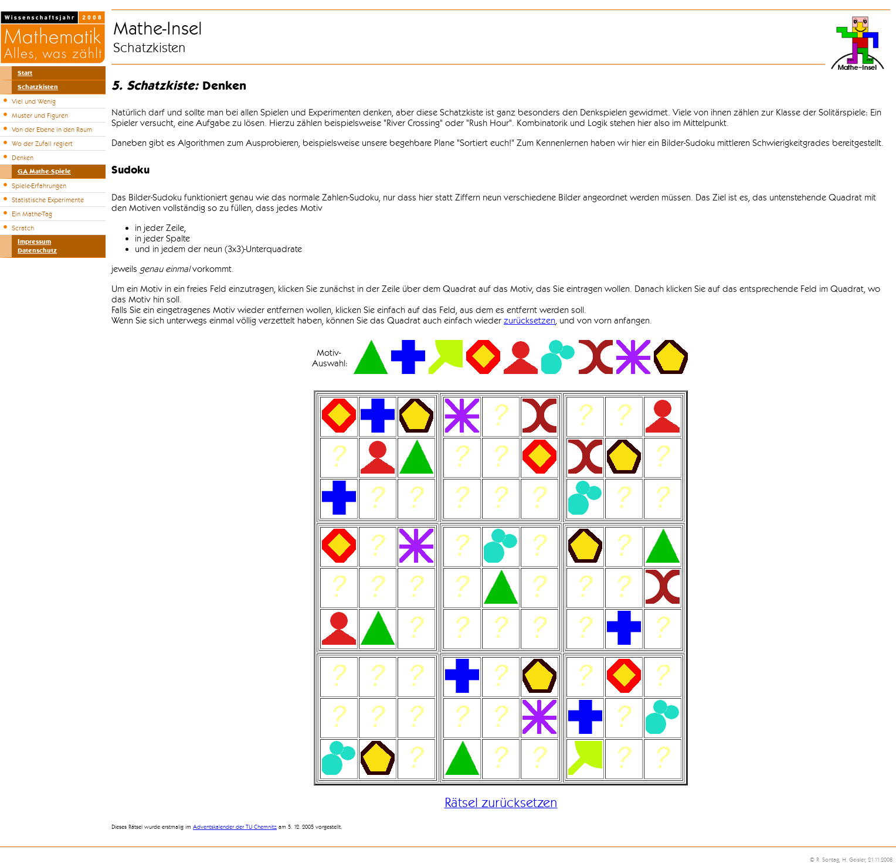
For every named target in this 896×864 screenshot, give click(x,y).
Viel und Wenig (34, 101)
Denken (22, 158)
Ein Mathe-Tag (32, 214)
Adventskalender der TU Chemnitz (235, 827)
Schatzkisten (38, 87)
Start (25, 73)
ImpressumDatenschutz (37, 246)
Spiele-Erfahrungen (39, 186)
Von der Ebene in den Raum (52, 129)
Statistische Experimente (48, 200)
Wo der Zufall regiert (42, 144)
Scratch (23, 228)
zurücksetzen (529, 320)
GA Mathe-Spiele (44, 171)
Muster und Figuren (40, 115)
